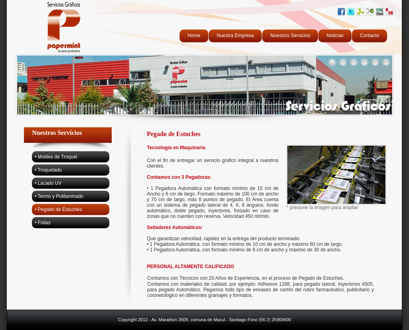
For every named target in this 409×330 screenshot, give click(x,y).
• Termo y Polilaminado (59, 196)
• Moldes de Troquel (56, 157)
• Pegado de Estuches (58, 209)
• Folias (43, 222)
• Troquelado (48, 170)
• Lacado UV (48, 183)
